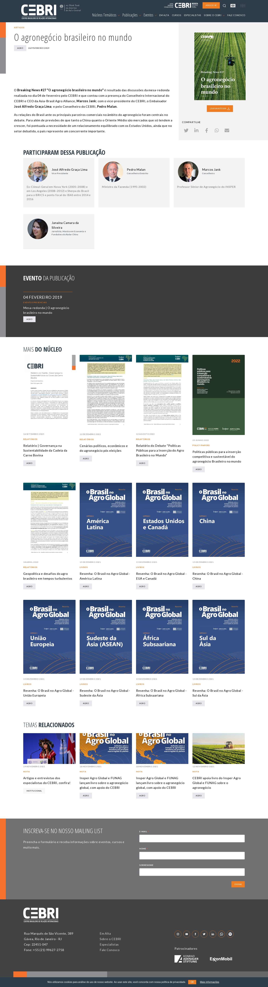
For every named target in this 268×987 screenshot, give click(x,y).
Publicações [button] (131, 15)
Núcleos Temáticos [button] (106, 15)
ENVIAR (238, 884)
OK (192, 982)
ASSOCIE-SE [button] (211, 5)
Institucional (34, 791)
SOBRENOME (146, 865)
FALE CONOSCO (236, 15)
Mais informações (209, 982)
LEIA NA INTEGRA (220, 108)
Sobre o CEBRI (110, 939)
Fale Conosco (110, 950)
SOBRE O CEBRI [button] (214, 15)
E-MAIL (144, 832)
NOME (143, 849)
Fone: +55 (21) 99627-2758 (44, 950)
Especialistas (109, 944)
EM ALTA (164, 15)
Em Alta (105, 933)
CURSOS (176, 15)
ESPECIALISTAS (192, 15)
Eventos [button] (150, 15)
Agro (20, 48)
